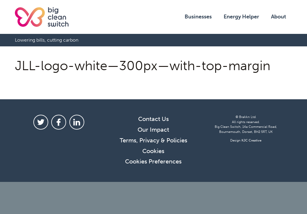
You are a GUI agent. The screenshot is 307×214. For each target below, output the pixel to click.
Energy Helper (241, 16)
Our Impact (153, 129)
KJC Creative (251, 140)
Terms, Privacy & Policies (153, 140)
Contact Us (153, 118)
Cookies (153, 151)
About (278, 16)
